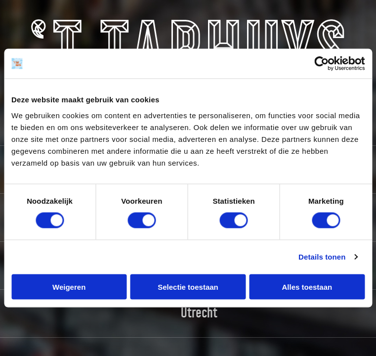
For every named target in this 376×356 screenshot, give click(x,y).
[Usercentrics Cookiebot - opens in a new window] (321, 63)
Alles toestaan (307, 286)
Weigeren (68, 286)
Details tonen (321, 257)
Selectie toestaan (188, 286)
